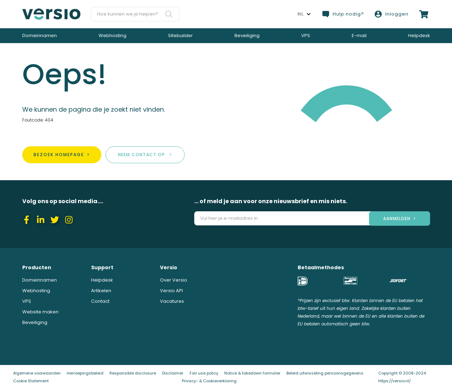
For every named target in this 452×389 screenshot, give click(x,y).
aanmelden (396, 219)
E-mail (359, 35)
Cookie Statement (31, 381)
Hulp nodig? (343, 14)
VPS (305, 35)
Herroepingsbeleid (85, 373)
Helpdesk (419, 35)
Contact (100, 301)
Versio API (171, 290)
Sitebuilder (180, 35)
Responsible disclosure (132, 373)
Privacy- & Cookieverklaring (209, 381)
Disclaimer (172, 373)
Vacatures (172, 301)
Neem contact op (141, 155)
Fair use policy (204, 373)
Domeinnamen (39, 35)
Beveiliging (247, 35)
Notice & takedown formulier (252, 373)
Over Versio (173, 280)
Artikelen (101, 290)
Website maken (40, 311)
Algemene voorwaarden (37, 373)
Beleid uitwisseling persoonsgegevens (324, 373)
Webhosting (112, 35)
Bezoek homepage (59, 155)
